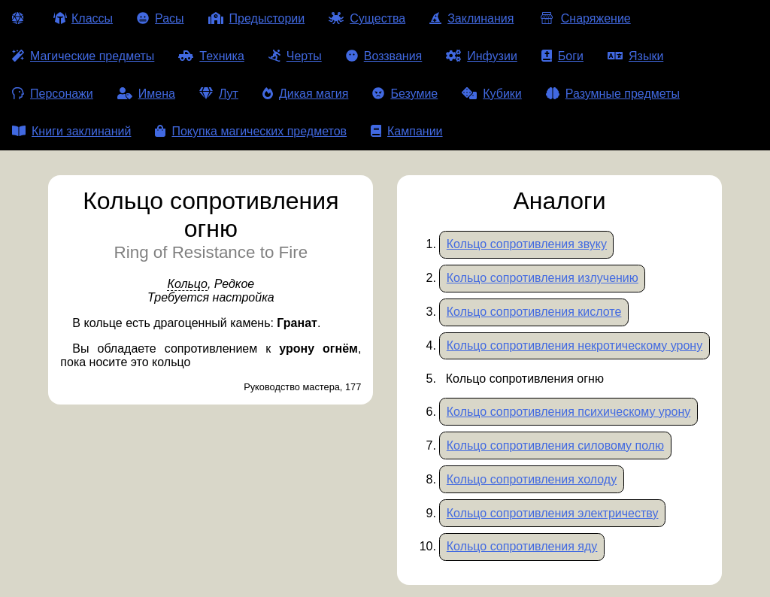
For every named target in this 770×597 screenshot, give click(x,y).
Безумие (405, 93)
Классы (83, 18)
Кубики (492, 93)
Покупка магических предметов (251, 131)
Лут (218, 93)
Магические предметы (83, 56)
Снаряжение (584, 18)
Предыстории (256, 18)
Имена (146, 93)
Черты (295, 56)
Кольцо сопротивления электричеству (553, 513)
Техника (211, 56)
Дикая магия (305, 93)
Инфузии (481, 56)
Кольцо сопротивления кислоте (534, 311)
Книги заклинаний (71, 131)
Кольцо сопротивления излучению (542, 277)
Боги (562, 56)
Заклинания (471, 18)
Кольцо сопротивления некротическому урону (574, 345)
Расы (160, 18)
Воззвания (384, 56)
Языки (635, 56)
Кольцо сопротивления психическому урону (569, 411)
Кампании (407, 131)
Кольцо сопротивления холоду (532, 479)
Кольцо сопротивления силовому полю (555, 445)
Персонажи (52, 93)
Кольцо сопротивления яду (522, 546)
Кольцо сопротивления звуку (527, 244)
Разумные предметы (613, 93)
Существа (367, 18)
